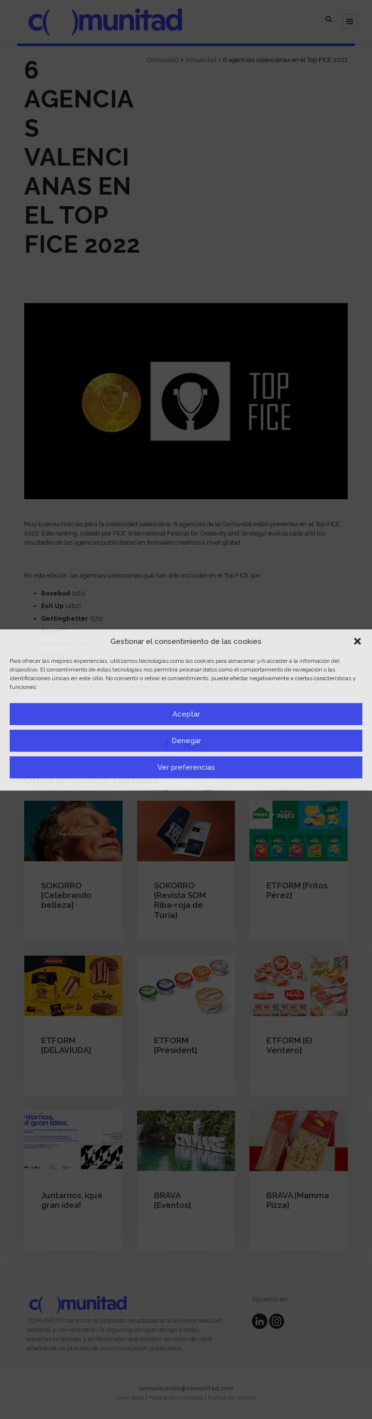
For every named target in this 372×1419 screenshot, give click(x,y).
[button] (357, 641)
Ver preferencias (186, 767)
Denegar (186, 740)
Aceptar (186, 714)
